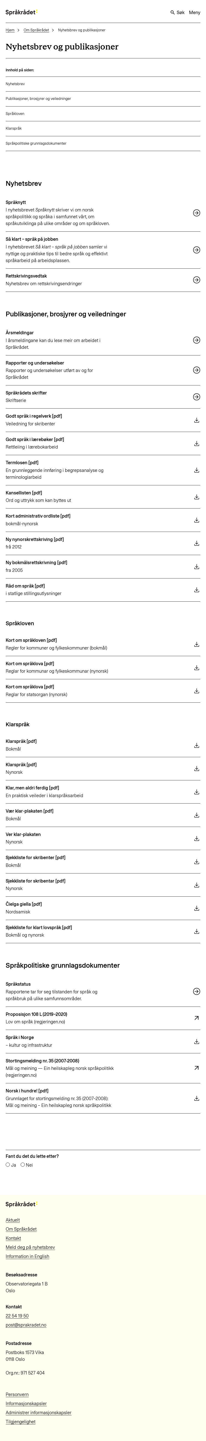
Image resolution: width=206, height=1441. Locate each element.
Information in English (27, 1256)
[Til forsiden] (21, 12)
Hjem (10, 30)
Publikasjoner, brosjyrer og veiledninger (38, 99)
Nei (29, 1165)
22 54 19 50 (17, 1316)
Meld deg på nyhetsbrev (30, 1247)
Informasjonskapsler (26, 1403)
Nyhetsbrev (15, 84)
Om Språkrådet (36, 30)
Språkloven (15, 114)
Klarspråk (14, 128)
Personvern (17, 1394)
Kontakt (13, 1238)
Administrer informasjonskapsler (38, 1412)
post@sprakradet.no (26, 1325)
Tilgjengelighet (20, 1421)
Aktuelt (13, 1220)
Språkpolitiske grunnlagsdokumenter (36, 143)
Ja (13, 1165)
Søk (177, 12)
